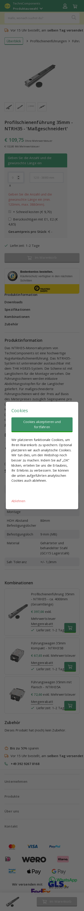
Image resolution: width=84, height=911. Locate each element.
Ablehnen (18, 501)
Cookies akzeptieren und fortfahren (42, 424)
